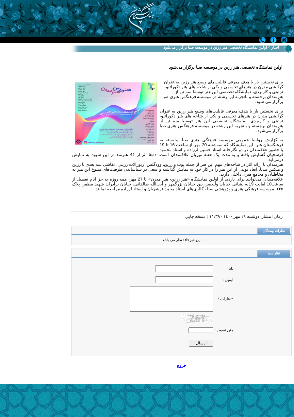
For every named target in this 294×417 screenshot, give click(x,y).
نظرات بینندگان (274, 231)
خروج (181, 365)
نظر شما (274, 253)
